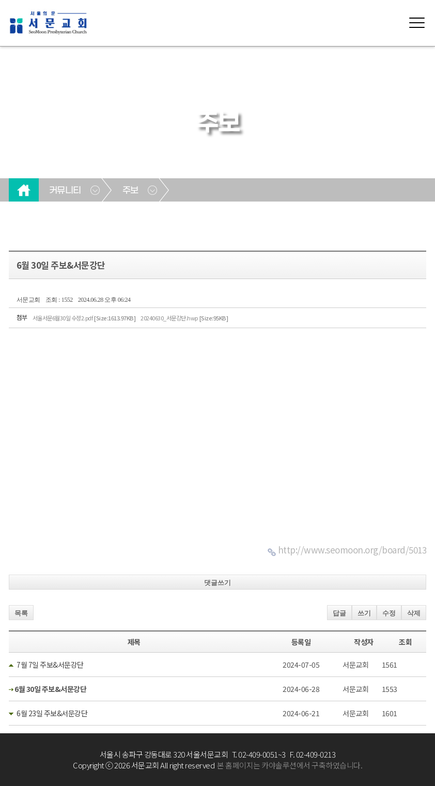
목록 (21, 613)
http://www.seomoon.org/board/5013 (352, 549)
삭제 (414, 613)
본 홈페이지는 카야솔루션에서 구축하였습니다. (289, 765)
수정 (389, 613)
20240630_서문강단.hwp (184, 318)
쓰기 (364, 613)
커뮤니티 (65, 191)
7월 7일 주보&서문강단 (50, 664)
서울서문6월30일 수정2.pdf (84, 318)
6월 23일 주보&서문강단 (52, 713)
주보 (130, 191)
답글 (339, 613)
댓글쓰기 (217, 583)
